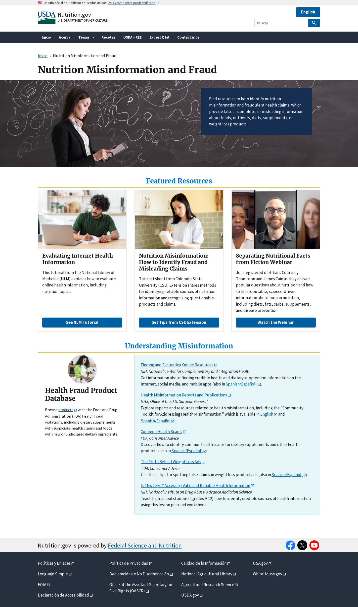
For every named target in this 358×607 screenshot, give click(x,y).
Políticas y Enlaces (54, 563)
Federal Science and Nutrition (145, 545)
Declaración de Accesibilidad (63, 595)
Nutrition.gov (74, 14)
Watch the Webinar (276, 322)
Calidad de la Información (203, 563)
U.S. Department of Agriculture (83, 20)
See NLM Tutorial (82, 322)
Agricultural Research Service (207, 584)
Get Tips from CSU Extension (178, 322)
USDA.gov (190, 595)
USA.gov (260, 563)
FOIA (42, 584)
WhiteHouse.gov (267, 574)
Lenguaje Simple (53, 574)
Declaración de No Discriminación (139, 574)
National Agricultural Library (206, 574)
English (308, 12)
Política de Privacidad (128, 563)
